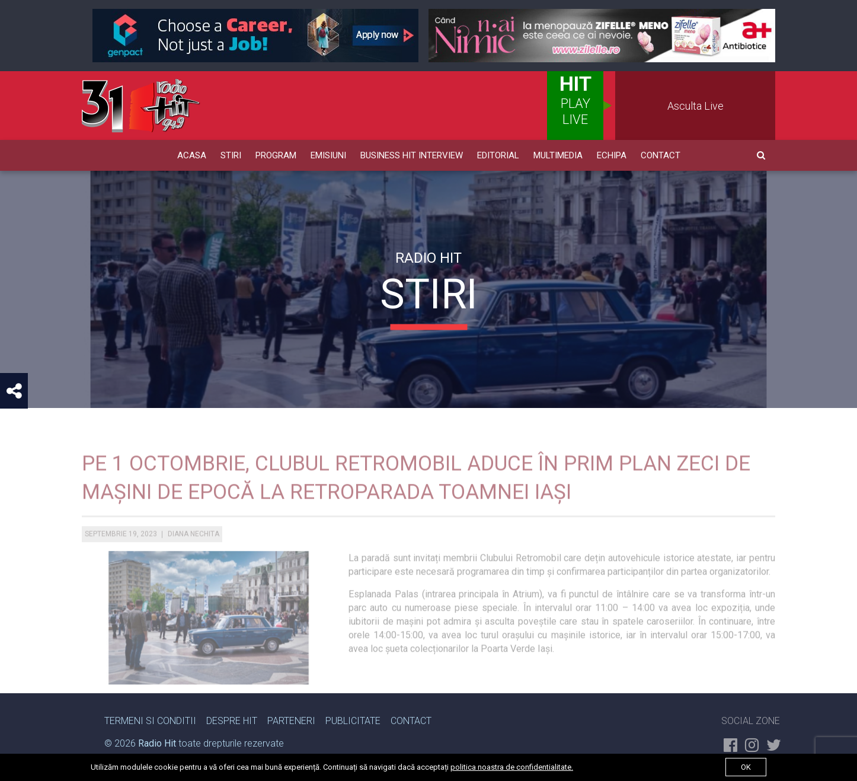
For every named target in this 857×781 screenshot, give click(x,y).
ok (746, 767)
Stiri (230, 155)
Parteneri (291, 720)
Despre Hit (231, 720)
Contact (660, 155)
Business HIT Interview (411, 155)
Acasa (191, 155)
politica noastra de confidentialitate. (511, 767)
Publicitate (352, 720)
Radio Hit (157, 743)
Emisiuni (328, 155)
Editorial (498, 155)
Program (275, 155)
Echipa (611, 155)
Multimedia (558, 155)
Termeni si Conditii (150, 720)
